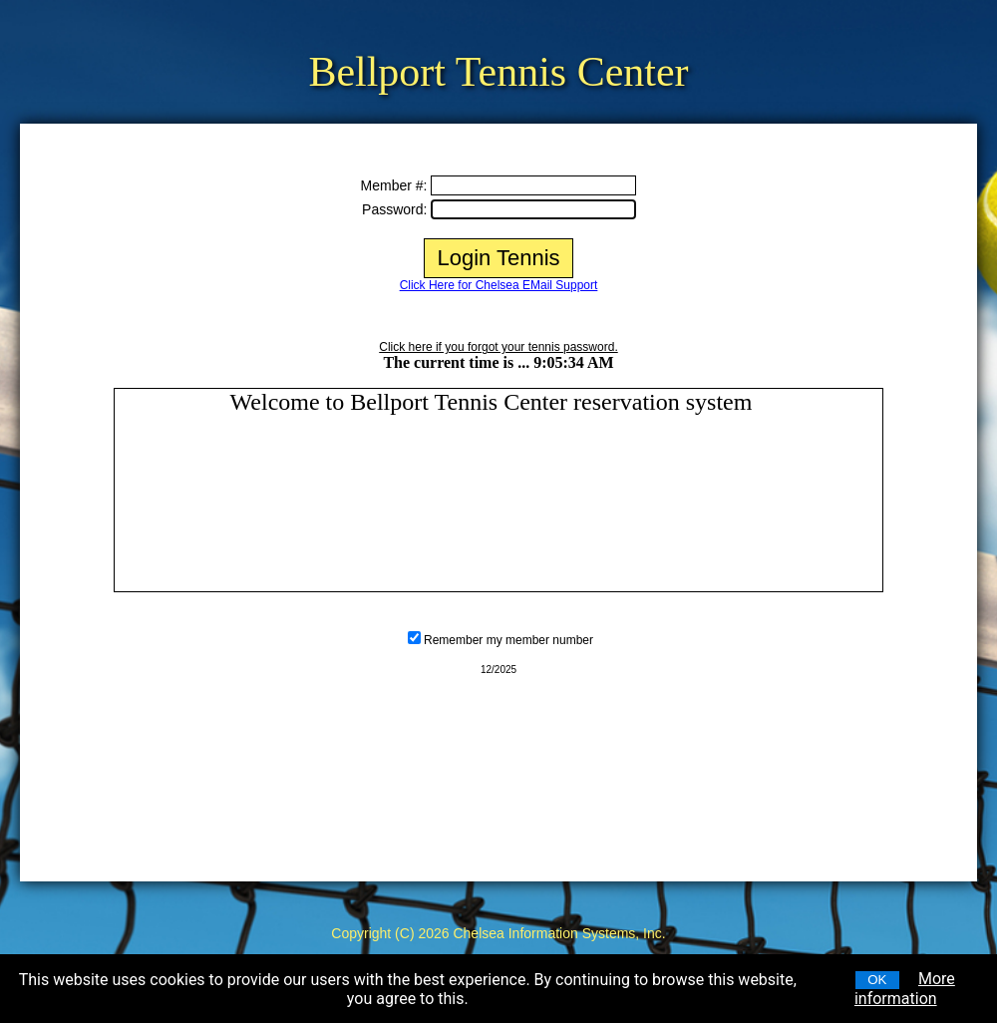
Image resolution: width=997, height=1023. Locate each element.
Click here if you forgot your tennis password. (498, 347)
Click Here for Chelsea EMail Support (499, 285)
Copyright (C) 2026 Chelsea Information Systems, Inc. (498, 933)
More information (904, 988)
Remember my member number (508, 640)
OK (876, 979)
